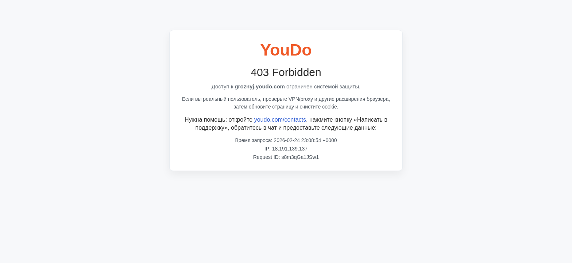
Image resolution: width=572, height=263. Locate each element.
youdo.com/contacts (280, 120)
